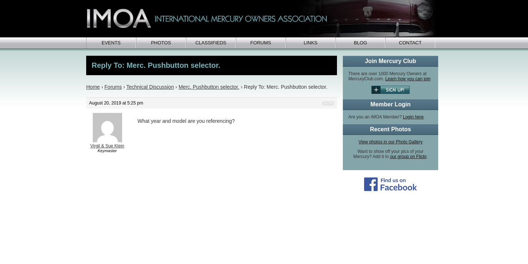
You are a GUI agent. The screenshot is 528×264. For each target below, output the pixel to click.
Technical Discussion (150, 87)
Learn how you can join (407, 78)
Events (111, 42)
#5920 (328, 103)
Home (93, 87)
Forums (260, 42)
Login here (413, 117)
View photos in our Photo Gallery (391, 141)
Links (311, 42)
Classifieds (211, 42)
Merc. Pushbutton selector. (209, 87)
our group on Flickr (408, 156)
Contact (410, 42)
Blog (360, 42)
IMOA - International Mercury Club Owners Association (262, 18)
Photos (161, 42)
